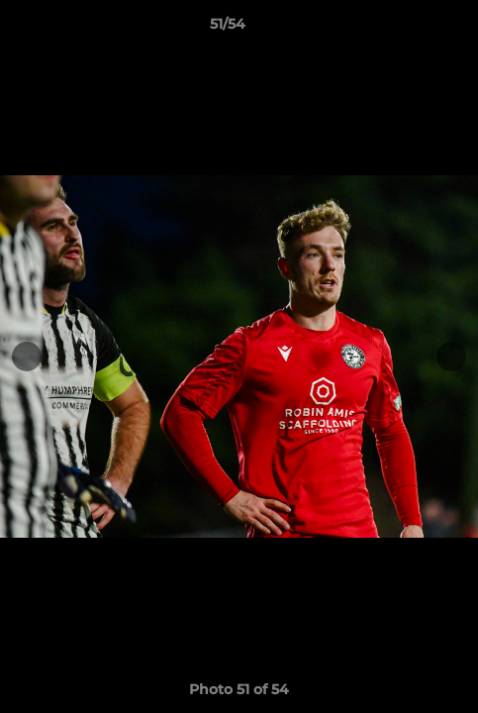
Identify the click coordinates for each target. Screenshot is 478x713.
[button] (407, 29)
